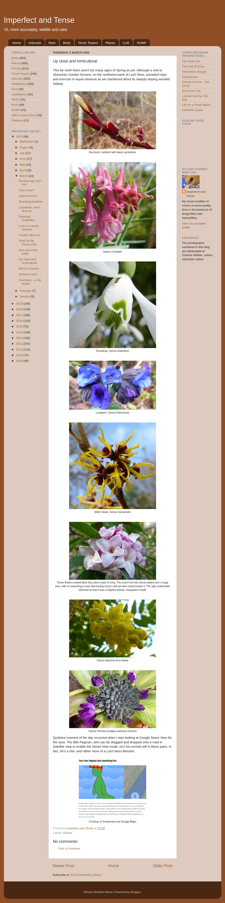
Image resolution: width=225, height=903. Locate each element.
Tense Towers (88, 43)
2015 (19, 326)
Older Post (162, 865)
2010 (19, 355)
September (27, 141)
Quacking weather (30, 201)
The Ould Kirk (191, 61)
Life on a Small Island (196, 104)
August (25, 147)
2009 (19, 360)
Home (16, 43)
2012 (19, 343)
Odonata (34, 43)
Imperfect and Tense (39, 20)
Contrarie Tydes (192, 110)
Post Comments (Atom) (86, 874)
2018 (19, 309)
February (26, 290)
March (24, 176)
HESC (16, 99)
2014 (19, 332)
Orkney (16, 68)
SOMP (141, 43)
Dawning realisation (27, 218)
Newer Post (63, 865)
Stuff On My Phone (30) (28, 242)
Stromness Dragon (194, 71)
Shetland (17, 120)
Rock (15, 104)
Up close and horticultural (28, 261)
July (23, 153)
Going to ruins (28, 274)
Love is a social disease (29, 227)
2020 (19, 136)
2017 (19, 315)
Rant (51, 43)
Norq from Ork (191, 90)
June (23, 158)
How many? (26, 190)
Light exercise (28, 196)
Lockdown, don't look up (29, 209)
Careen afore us (29, 235)
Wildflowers (19, 83)
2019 (19, 303)
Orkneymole (190, 77)
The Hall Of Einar (193, 66)
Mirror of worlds (29, 268)
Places (110, 43)
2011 (19, 349)
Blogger (136, 892)
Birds (66, 43)
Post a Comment (69, 848)
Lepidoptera (19, 94)
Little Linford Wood (24, 115)
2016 (19, 320)
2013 (19, 338)
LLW (126, 43)
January (25, 296)
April (23, 170)
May (23, 164)
